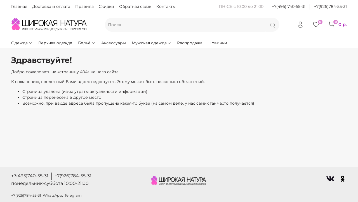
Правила (84, 6)
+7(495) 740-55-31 (288, 6)
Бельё (86, 42)
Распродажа (189, 42)
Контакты (166, 6)
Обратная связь (135, 6)
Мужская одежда (151, 42)
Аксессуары (113, 42)
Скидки (106, 6)
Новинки (217, 42)
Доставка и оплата (51, 6)
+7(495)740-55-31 (29, 175)
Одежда (21, 42)
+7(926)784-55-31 (330, 6)
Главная (19, 6)
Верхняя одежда (55, 42)
